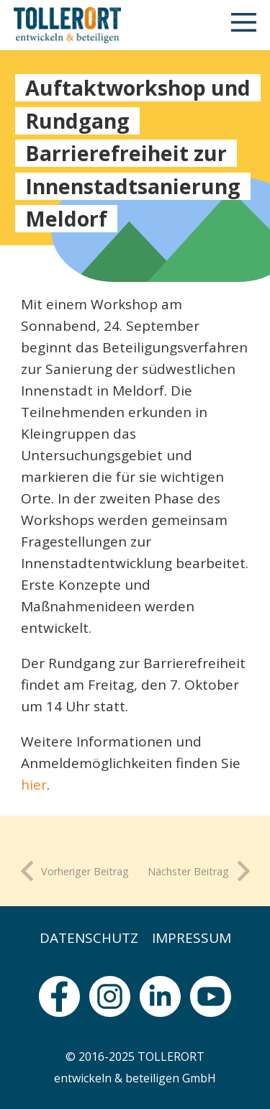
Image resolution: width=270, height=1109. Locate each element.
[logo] (67, 25)
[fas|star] (59, 996)
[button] (243, 25)
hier (34, 784)
